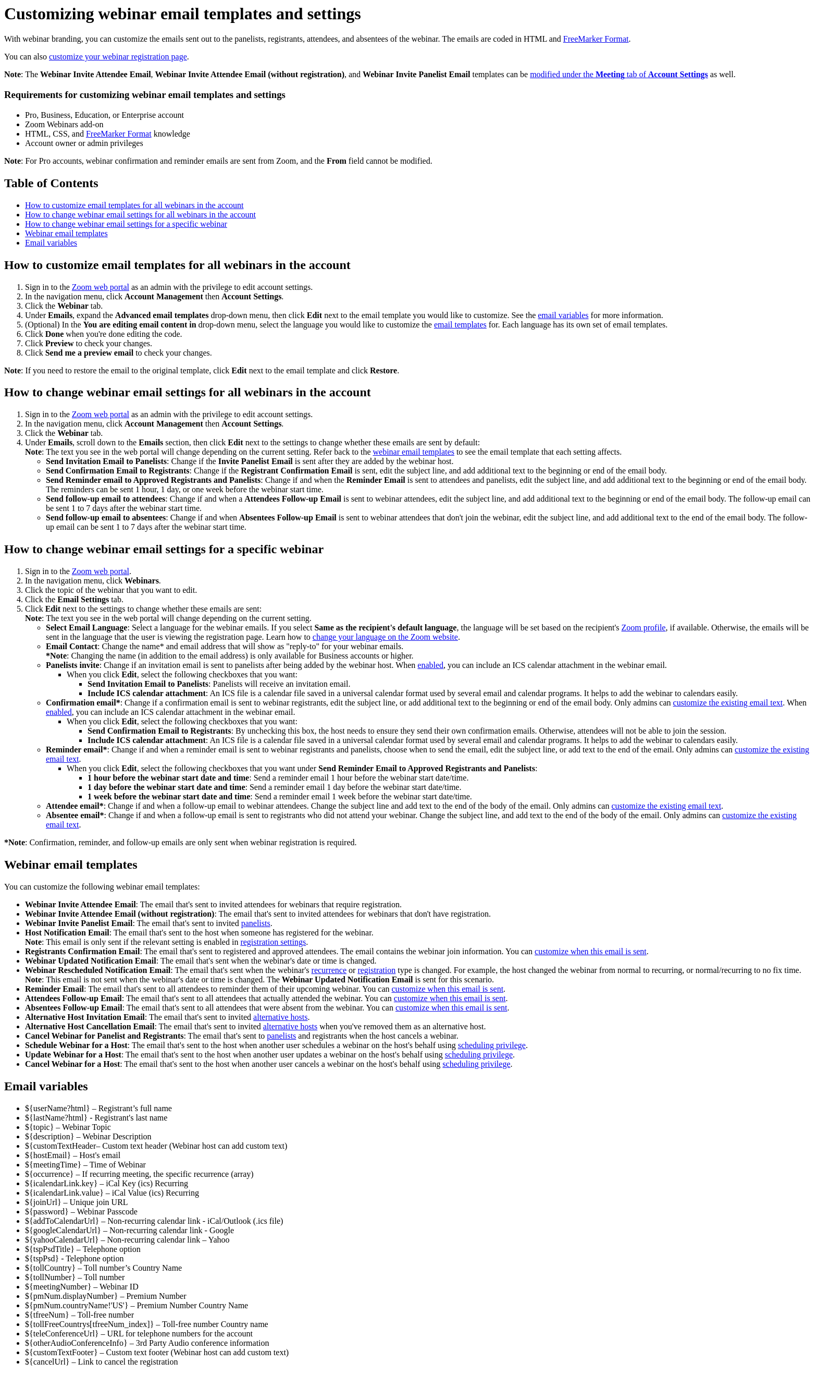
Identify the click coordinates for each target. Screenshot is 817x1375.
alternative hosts (280, 1017)
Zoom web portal (100, 287)
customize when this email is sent (591, 951)
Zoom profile (644, 627)
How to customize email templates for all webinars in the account (134, 205)
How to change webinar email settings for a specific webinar (126, 224)
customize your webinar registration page (118, 56)
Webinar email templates (66, 233)
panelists (255, 923)
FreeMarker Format (596, 38)
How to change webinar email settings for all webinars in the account (140, 214)
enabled (430, 665)
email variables (563, 315)
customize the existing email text (728, 702)
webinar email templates (413, 451)
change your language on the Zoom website (385, 636)
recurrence (329, 970)
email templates (460, 324)
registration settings (273, 942)
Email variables (51, 242)
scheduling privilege (492, 1045)
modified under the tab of (619, 74)
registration (376, 970)
